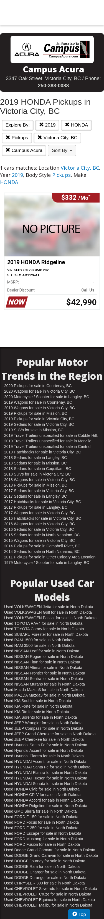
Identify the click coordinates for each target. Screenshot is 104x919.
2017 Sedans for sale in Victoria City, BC (39, 491)
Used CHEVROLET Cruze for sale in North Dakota (47, 894)
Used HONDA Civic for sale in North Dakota (42, 789)
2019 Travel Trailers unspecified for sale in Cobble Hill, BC (51, 435)
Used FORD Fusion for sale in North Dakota (42, 844)
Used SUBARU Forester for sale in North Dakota (46, 634)
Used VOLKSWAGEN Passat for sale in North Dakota (50, 618)
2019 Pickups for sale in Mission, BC (35, 413)
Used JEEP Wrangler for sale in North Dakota (43, 723)
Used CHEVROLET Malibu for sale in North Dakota (48, 905)
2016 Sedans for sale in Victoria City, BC (39, 529)
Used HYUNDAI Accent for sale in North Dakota (45, 761)
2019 (47, 125)
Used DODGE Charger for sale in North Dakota (44, 872)
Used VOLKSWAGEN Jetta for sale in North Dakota (48, 607)
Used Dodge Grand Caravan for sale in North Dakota (49, 850)
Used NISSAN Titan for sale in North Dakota (42, 662)
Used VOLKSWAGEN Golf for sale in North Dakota (48, 612)
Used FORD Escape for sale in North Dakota (42, 833)
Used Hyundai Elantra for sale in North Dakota (44, 756)
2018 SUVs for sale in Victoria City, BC (37, 474)
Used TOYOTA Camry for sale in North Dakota (44, 629)
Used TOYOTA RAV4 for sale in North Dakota (43, 623)
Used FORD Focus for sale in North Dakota (41, 822)
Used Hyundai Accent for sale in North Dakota (43, 750)
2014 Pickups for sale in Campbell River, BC (42, 546)
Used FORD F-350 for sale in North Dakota (41, 828)
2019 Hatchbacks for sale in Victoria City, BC (42, 452)
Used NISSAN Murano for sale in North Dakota (44, 684)
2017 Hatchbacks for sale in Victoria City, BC (42, 502)
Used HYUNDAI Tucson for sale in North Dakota (45, 778)
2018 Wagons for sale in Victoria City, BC (39, 479)
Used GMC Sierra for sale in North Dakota (40, 811)
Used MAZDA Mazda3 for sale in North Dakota (44, 695)
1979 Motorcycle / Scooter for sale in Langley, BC (46, 562)
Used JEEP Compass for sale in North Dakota (43, 728)
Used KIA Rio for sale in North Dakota (36, 712)
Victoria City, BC (57, 137)
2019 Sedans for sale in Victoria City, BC (39, 424)
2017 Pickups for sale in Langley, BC (35, 507)
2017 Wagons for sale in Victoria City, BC (39, 513)
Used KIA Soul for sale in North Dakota (37, 701)
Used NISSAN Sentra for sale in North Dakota (43, 678)
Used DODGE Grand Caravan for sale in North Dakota (51, 855)
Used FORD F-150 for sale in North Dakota (41, 817)
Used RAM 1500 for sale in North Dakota (39, 640)
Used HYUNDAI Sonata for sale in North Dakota (45, 783)
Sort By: (62, 150)
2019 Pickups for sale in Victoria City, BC (39, 419)
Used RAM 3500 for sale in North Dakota (39, 645)
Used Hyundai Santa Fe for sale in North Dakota (45, 745)
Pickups (17, 137)
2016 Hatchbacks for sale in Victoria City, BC (42, 518)
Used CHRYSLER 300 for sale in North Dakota (44, 883)
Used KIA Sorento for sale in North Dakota (40, 717)
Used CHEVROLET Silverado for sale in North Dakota (50, 888)
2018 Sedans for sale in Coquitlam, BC (37, 468)
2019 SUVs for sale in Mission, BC (34, 430)
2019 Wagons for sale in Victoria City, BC (39, 408)
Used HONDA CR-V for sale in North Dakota (42, 794)
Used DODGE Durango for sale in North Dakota (45, 877)
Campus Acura (24, 150)
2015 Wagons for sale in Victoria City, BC (39, 540)
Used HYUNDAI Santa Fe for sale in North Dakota (47, 767)
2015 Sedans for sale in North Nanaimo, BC (42, 535)
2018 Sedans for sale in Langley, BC (35, 457)
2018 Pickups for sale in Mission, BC (35, 485)
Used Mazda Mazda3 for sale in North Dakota (43, 689)
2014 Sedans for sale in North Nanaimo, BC (42, 551)
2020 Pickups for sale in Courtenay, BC (38, 386)
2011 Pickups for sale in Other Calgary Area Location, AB (50, 557)
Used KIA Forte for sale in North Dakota (38, 706)
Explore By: (18, 125)
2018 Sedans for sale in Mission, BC (35, 463)
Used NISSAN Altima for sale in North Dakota (43, 667)
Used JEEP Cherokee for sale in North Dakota (44, 739)
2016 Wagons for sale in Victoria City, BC (39, 524)
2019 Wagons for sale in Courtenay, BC (38, 402)
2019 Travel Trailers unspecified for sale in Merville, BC (48, 441)
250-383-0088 (53, 85)
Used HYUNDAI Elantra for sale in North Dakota (45, 772)
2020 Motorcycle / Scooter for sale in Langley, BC (46, 397)
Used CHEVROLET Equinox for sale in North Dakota (49, 899)
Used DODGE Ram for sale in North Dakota (42, 866)
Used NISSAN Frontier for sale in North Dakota (44, 673)
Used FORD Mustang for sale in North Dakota (43, 839)
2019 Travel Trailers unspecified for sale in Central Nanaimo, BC (47, 446)
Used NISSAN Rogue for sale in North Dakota (43, 656)
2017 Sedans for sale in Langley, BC (35, 496)
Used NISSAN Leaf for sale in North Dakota (41, 651)
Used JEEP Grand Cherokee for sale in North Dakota (50, 734)
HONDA (76, 125)
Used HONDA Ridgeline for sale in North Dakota (45, 806)
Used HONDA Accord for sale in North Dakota (43, 800)
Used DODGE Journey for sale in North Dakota (44, 861)
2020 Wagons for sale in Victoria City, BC (39, 391)
